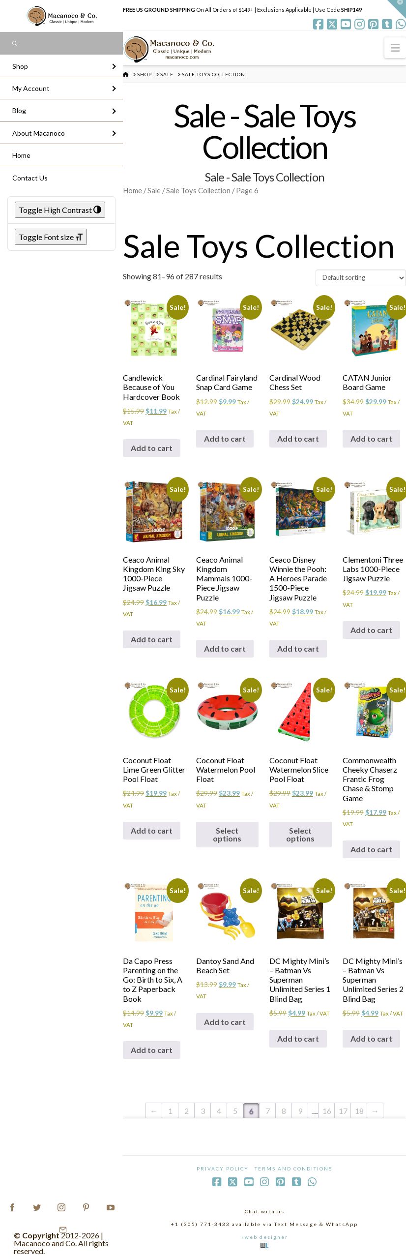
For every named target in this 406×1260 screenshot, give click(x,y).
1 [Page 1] (170, 1110)
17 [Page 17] (343, 1110)
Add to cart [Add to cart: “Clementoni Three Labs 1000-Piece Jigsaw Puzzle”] (371, 629)
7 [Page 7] (267, 1110)
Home (132, 190)
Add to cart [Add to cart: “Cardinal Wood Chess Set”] (298, 438)
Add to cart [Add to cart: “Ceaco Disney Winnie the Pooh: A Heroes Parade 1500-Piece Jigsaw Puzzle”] (298, 648)
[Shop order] (361, 278)
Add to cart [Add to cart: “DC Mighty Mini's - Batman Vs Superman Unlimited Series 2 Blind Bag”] (371, 1038)
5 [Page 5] (235, 1110)
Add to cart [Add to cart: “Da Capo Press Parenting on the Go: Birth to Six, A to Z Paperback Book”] (152, 1049)
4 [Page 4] (219, 1110)
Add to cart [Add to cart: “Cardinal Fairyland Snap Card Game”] (225, 438)
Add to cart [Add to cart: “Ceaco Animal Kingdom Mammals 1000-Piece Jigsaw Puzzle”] (225, 648)
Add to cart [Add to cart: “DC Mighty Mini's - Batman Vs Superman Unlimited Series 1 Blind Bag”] (298, 1038)
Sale (154, 190)
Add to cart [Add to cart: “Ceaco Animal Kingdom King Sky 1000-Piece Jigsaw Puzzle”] (152, 639)
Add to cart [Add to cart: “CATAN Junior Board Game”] (371, 438)
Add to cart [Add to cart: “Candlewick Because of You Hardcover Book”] (152, 447)
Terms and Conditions (293, 1168)
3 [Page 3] (203, 1110)
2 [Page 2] (186, 1110)
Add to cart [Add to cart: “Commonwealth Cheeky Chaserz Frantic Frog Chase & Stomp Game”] (371, 849)
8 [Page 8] (284, 1110)
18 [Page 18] (359, 1110)
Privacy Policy (223, 1168)
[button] (395, 47)
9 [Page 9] (300, 1110)
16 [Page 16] (326, 1110)
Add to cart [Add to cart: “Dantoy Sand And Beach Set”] (225, 1021)
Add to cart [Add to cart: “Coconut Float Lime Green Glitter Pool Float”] (152, 830)
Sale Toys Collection (198, 190)
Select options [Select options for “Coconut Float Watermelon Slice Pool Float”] (300, 834)
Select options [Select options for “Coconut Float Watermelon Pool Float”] (227, 834)
